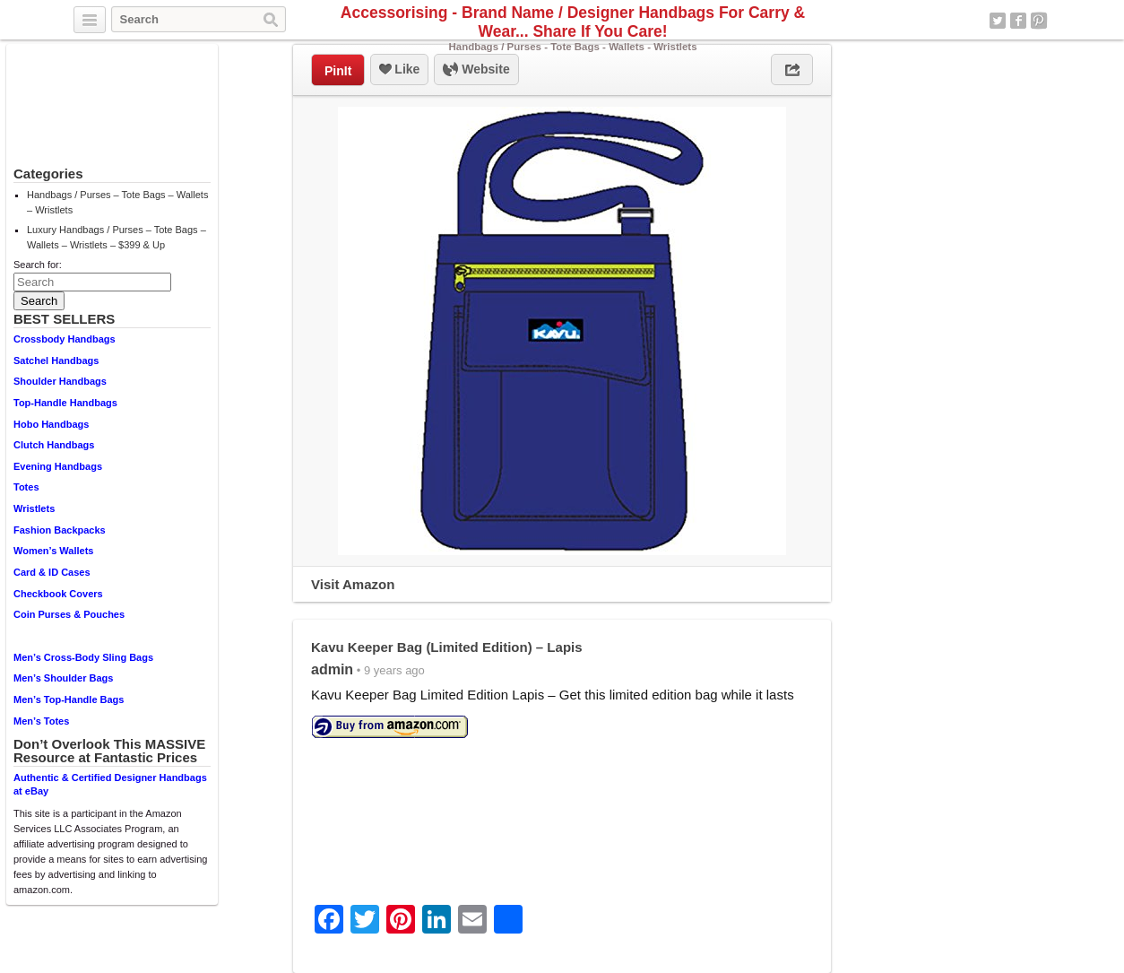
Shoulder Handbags (60, 381)
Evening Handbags (57, 466)
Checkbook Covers (58, 593)
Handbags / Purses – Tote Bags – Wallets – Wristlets (117, 202)
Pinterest (1039, 21)
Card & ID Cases (52, 572)
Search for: (37, 264)
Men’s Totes (41, 721)
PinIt (337, 71)
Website (476, 70)
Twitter (998, 21)
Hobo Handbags (51, 424)
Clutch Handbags (53, 444)
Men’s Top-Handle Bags (68, 699)
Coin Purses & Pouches (69, 614)
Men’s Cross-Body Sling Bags (83, 657)
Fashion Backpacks (59, 530)
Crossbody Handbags (64, 339)
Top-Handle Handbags (65, 402)
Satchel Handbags (56, 360)
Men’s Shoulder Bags (63, 678)
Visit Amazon (352, 584)
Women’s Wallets (53, 550)
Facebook (1018, 21)
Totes (26, 487)
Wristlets (34, 508)
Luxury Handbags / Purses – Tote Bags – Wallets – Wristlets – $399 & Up (116, 237)
